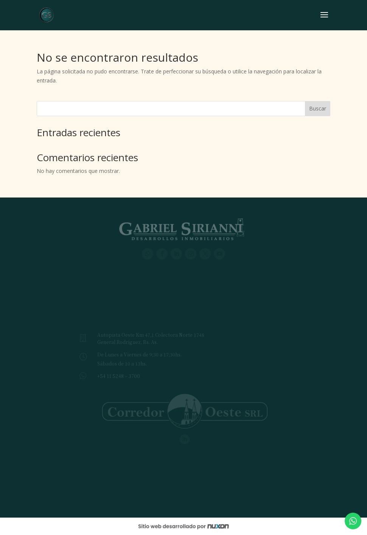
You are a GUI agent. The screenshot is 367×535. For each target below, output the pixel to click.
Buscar (317, 108)
